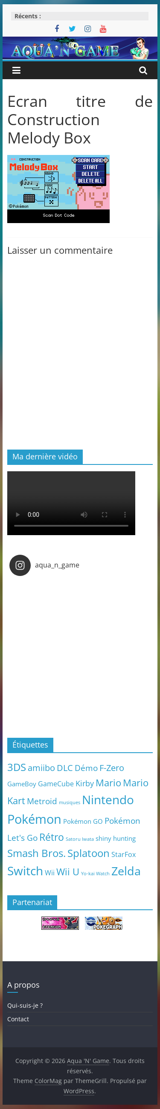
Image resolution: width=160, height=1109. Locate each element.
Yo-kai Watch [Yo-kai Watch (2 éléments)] (95, 874)
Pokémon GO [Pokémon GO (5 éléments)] (83, 821)
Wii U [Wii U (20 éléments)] (67, 871)
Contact (18, 1019)
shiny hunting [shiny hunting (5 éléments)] (116, 838)
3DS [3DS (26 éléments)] (16, 767)
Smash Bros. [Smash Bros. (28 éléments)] (36, 853)
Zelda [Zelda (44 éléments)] (126, 871)
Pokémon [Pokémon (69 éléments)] (34, 819)
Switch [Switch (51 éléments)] (25, 871)
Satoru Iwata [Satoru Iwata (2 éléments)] (80, 839)
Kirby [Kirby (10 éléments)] (85, 783)
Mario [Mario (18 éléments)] (108, 783)
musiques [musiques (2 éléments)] (69, 802)
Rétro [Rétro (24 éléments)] (51, 837)
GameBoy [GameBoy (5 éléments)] (21, 783)
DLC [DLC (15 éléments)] (65, 768)
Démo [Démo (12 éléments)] (86, 768)
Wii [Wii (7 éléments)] (50, 872)
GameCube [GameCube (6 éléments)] (56, 783)
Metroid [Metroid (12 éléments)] (42, 801)
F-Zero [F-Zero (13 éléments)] (111, 768)
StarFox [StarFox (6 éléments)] (123, 854)
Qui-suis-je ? (25, 1005)
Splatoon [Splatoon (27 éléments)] (88, 853)
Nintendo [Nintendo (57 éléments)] (108, 799)
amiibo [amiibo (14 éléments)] (41, 768)
